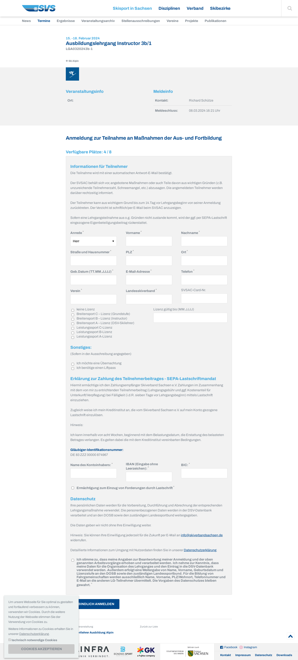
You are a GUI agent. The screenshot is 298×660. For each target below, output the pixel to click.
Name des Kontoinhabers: (91, 464)
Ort (184, 251)
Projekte (191, 21)
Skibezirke (220, 8)
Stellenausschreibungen (140, 21)
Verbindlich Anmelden (92, 604)
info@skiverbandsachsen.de (202, 535)
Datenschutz (263, 655)
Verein (76, 290)
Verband (195, 8)
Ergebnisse (66, 21)
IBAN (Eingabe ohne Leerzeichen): (144, 466)
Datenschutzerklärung (200, 550)
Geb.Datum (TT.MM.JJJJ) (91, 271)
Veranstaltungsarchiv (98, 21)
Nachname (190, 232)
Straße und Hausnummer (90, 251)
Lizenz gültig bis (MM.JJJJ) (173, 309)
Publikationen (215, 21)
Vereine (172, 21)
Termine (43, 21)
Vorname (134, 232)
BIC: (185, 464)
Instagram (250, 647)
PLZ (130, 251)
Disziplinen (169, 8)
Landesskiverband (141, 290)
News (26, 21)
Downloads (284, 655)
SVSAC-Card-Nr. (193, 290)
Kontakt (225, 655)
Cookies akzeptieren (41, 649)
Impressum (243, 655)
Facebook (230, 647)
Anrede (77, 232)
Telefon (187, 271)
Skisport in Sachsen (132, 8)
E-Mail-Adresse (138, 271)
